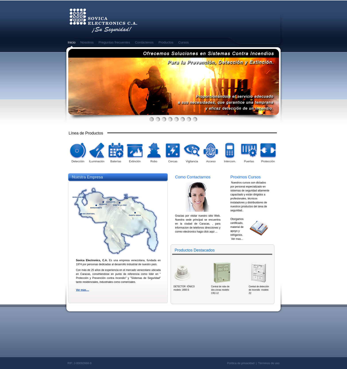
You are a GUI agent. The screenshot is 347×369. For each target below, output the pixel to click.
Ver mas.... (82, 289)
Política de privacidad (240, 363)
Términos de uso (269, 363)
